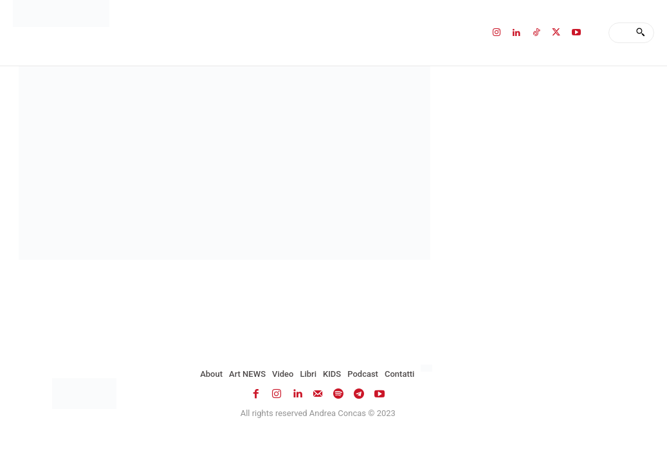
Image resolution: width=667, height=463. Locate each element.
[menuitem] (428, 368)
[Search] (640, 33)
